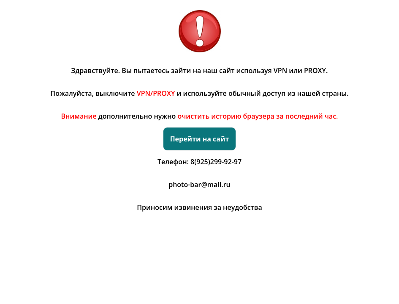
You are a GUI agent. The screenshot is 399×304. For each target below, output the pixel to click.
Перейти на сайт (199, 139)
